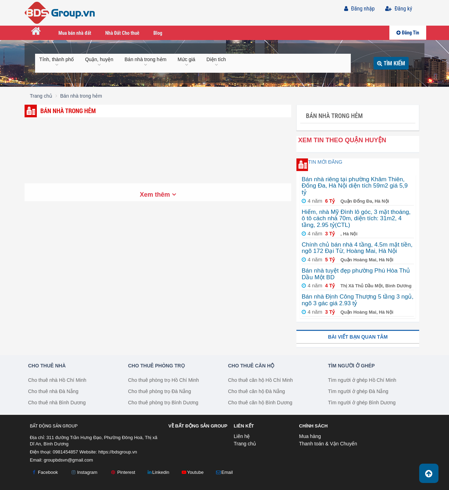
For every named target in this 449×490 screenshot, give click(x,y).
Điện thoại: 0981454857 (54, 452)
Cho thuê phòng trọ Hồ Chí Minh (163, 380)
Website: (108, 452)
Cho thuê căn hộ (251, 365)
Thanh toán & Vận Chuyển (328, 443)
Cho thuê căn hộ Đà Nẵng (256, 391)
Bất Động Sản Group (54, 426)
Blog (157, 33)
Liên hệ (242, 436)
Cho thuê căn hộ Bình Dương (260, 402)
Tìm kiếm (391, 63)
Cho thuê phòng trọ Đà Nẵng (159, 391)
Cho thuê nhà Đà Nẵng (53, 391)
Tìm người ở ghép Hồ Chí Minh (362, 380)
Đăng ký (398, 8)
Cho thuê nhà (47, 365)
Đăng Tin (407, 32)
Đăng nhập (359, 8)
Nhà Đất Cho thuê (122, 33)
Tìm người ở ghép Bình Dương (362, 402)
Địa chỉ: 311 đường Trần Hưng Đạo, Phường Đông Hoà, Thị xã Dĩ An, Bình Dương (94, 440)
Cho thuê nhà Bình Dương (57, 402)
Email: (61, 460)
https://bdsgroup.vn (117, 452)
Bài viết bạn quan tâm (358, 337)
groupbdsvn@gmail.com (68, 460)
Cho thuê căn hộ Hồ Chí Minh (260, 380)
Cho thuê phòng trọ (156, 365)
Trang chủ (245, 443)
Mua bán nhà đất (75, 33)
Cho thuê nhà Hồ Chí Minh (57, 380)
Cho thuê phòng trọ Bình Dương (163, 402)
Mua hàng (310, 436)
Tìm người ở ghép (351, 365)
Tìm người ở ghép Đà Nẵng (358, 391)
